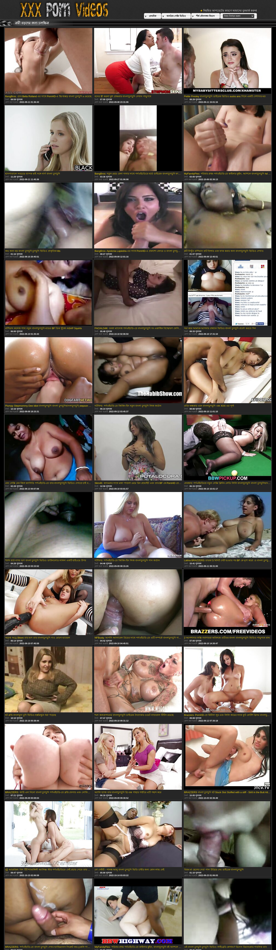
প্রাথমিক (152, 16)
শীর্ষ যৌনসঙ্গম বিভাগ (205, 16)
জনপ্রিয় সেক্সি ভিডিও (176, 16)
